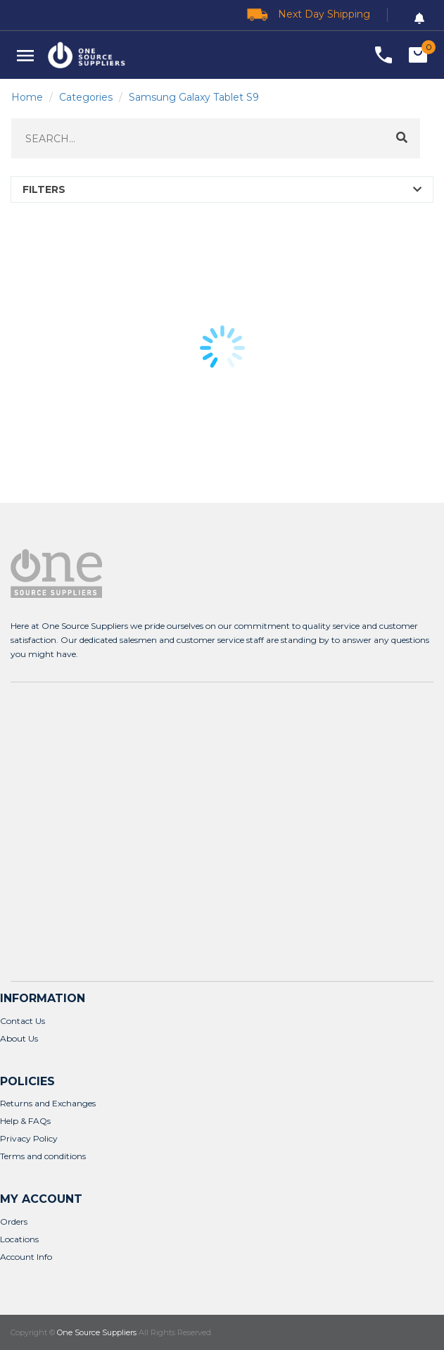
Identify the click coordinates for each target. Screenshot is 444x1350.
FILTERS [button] (44, 189)
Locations (19, 1239)
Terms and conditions (43, 1156)
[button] (25, 55)
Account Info (26, 1256)
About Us (19, 1038)
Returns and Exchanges (48, 1103)
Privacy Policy (29, 1138)
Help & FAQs (25, 1120)
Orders (13, 1221)
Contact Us (22, 1020)
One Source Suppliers (97, 1332)
